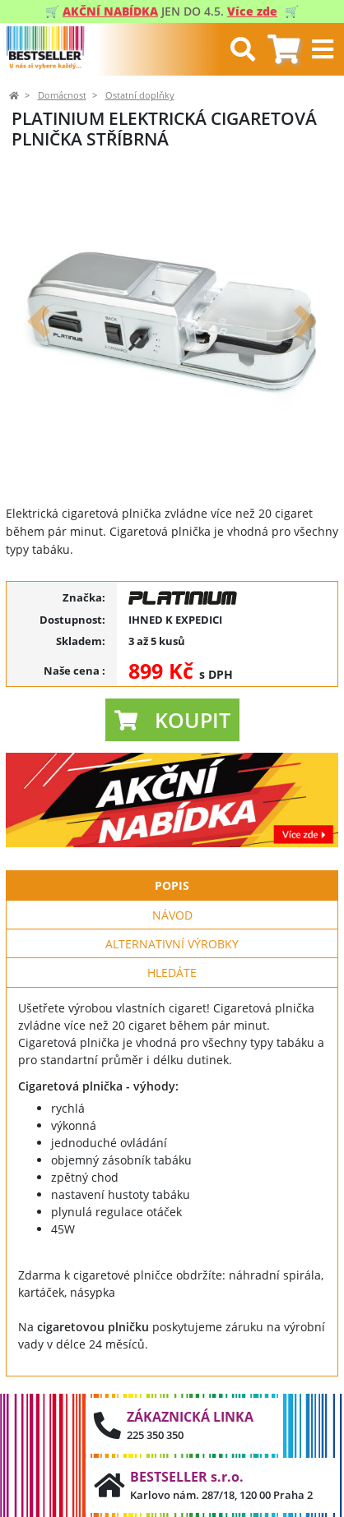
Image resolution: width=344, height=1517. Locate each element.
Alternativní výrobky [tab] (172, 944)
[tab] (283, 50)
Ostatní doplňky (139, 95)
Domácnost (62, 95)
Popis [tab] (172, 885)
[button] (39, 321)
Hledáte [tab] (172, 972)
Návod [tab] (172, 915)
